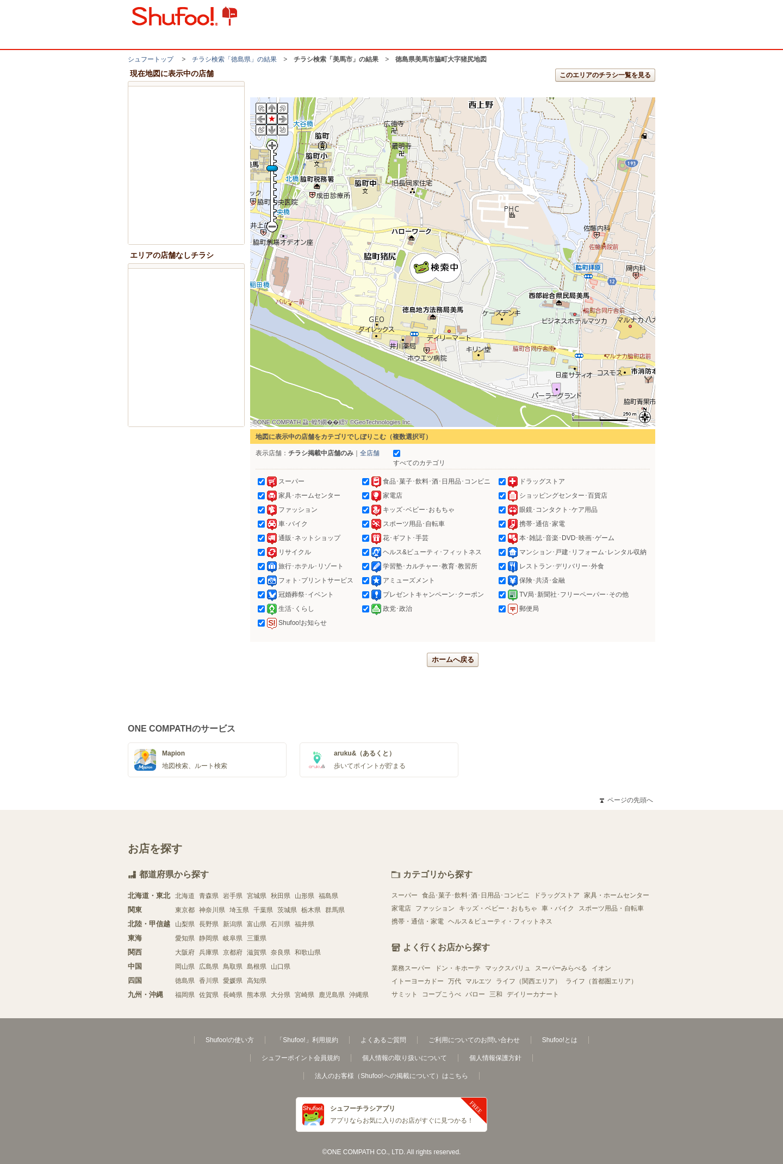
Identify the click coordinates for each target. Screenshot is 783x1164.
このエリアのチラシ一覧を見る (605, 75)
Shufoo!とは (559, 1040)
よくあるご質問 (383, 1040)
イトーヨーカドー (417, 981)
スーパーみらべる (561, 968)
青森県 (209, 896)
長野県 (209, 924)
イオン (601, 968)
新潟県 (233, 924)
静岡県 (209, 938)
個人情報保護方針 (495, 1058)
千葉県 (263, 910)
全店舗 (370, 453)
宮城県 (256, 896)
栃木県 (311, 910)
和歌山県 (308, 952)
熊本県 (256, 995)
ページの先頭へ (626, 800)
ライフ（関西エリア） (528, 981)
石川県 (280, 924)
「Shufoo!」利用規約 (307, 1040)
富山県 (256, 924)
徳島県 (185, 981)
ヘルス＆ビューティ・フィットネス (500, 921)
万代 (454, 981)
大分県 (280, 995)
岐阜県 (233, 938)
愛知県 (185, 938)
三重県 (256, 938)
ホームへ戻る (453, 659)
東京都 (185, 910)
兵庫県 (209, 952)
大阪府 (185, 952)
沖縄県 (359, 995)
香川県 (209, 981)
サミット (404, 994)
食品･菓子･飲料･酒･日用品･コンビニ (476, 895)
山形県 (304, 896)
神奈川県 (212, 910)
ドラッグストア (557, 895)
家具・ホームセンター (616, 895)
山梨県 (185, 924)
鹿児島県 (332, 995)
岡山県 (185, 966)
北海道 (185, 896)
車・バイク (558, 908)
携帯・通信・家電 (417, 921)
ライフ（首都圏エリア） (601, 981)
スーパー (404, 895)
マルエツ (478, 981)
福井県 (304, 924)
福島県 (328, 896)
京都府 (233, 952)
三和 (495, 994)
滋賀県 (256, 952)
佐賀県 (209, 995)
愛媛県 (233, 981)
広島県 (209, 966)
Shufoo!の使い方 (230, 1040)
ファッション (435, 908)
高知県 (256, 981)
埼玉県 (239, 910)
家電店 (401, 908)
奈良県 (280, 952)
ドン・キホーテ (458, 968)
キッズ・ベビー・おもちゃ (498, 908)
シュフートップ (150, 59)
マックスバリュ (508, 968)
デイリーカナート (533, 994)
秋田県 (280, 896)
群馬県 (335, 910)
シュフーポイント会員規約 (301, 1058)
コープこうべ (441, 994)
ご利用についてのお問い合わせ (474, 1040)
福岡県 (185, 995)
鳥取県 (233, 966)
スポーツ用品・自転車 (611, 908)
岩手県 (233, 896)
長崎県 (233, 995)
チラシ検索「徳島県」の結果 (234, 59)
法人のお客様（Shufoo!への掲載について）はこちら (391, 1076)
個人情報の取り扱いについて (404, 1058)
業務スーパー (411, 968)
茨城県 (287, 910)
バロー (475, 994)
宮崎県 (304, 995)
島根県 (256, 966)
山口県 (280, 966)
